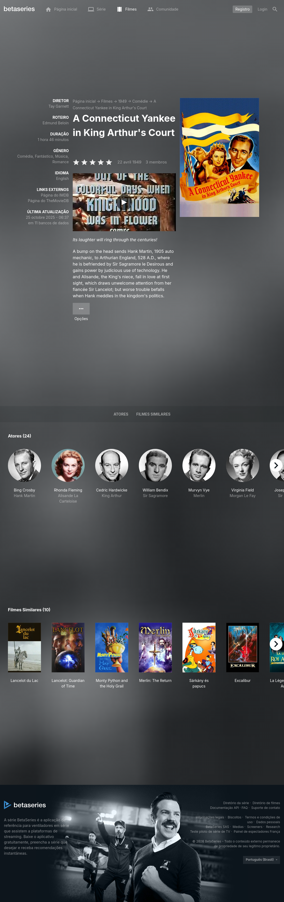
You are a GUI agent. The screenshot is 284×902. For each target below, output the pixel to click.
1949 (122, 101)
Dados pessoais (268, 822)
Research (273, 827)
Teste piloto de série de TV (210, 831)
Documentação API (224, 808)
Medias (238, 827)
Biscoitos (234, 817)
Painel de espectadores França (257, 831)
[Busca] (275, 9)
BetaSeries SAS (217, 827)
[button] (24, 479)
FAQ (245, 808)
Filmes (107, 101)
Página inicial (84, 101)
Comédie (140, 101)
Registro (242, 9)
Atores (120, 414)
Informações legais (210, 817)
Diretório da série (236, 803)
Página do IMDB (55, 195)
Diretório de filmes (266, 803)
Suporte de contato (265, 808)
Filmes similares (153, 414)
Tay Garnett (58, 106)
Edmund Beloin (56, 123)
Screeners (255, 827)
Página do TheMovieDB (48, 200)
